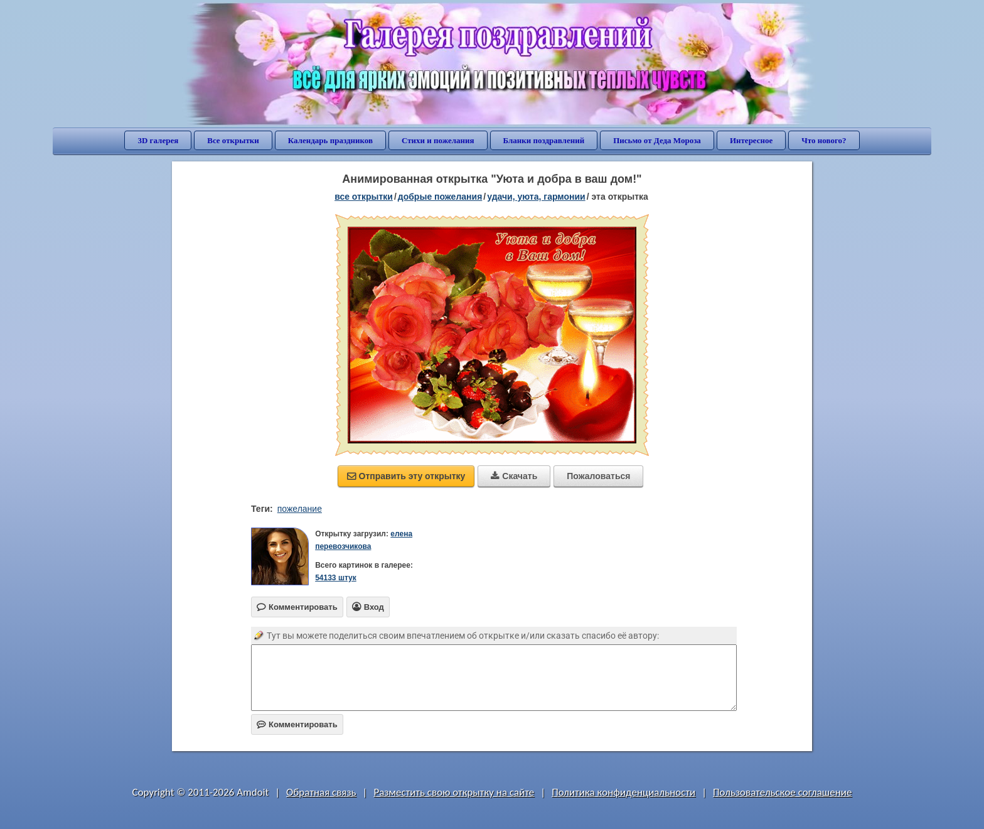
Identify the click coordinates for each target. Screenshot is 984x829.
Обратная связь (321, 792)
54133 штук (335, 577)
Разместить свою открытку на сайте (453, 792)
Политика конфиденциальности (623, 792)
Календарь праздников (330, 140)
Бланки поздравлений (544, 140)
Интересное (751, 140)
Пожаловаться (598, 476)
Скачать (514, 476)
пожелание (299, 509)
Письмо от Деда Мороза (657, 140)
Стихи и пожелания (438, 140)
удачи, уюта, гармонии (536, 197)
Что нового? (823, 140)
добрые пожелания (440, 197)
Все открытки (233, 140)
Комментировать (297, 724)
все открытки (363, 197)
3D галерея (157, 140)
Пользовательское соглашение (782, 792)
